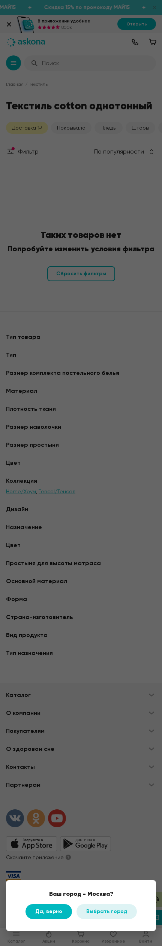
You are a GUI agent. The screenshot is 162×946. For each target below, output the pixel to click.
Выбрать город (106, 911)
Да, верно (48, 911)
